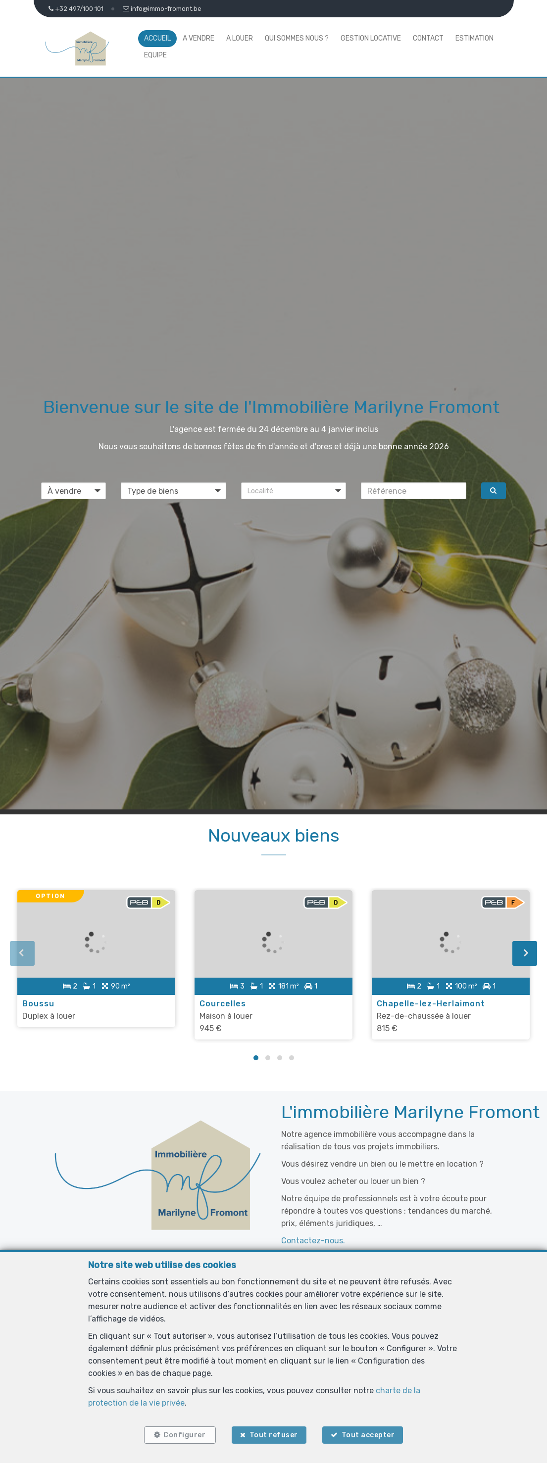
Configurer (184, 1434)
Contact (428, 38)
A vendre (198, 38)
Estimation (474, 38)
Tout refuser (273, 1434)
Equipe (155, 55)
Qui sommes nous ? (297, 38)
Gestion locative (371, 38)
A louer (239, 38)
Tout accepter (369, 1434)
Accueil (157, 38)
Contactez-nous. (313, 1239)
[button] (294, 490)
